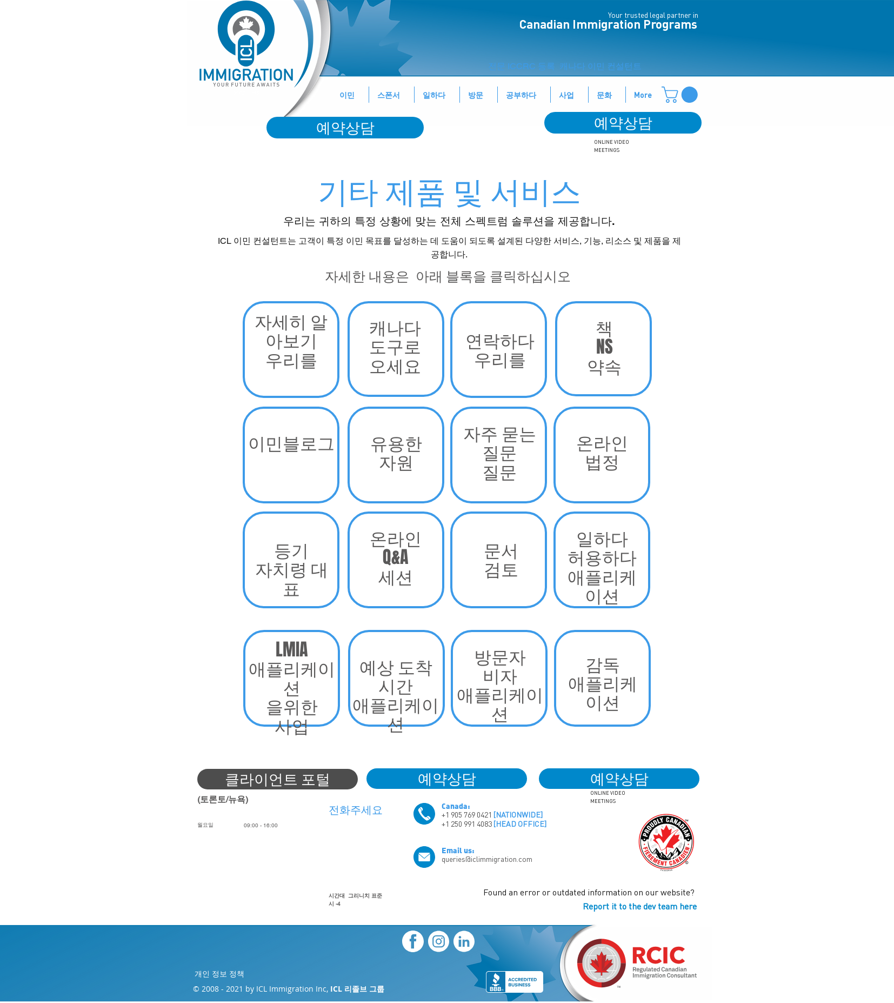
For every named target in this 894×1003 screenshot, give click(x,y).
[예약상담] (623, 123)
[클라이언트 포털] (277, 779)
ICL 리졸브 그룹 (357, 989)
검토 (501, 569)
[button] (682, 95)
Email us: (458, 850)
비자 (500, 675)
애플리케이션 (500, 704)
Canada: (456, 806)
